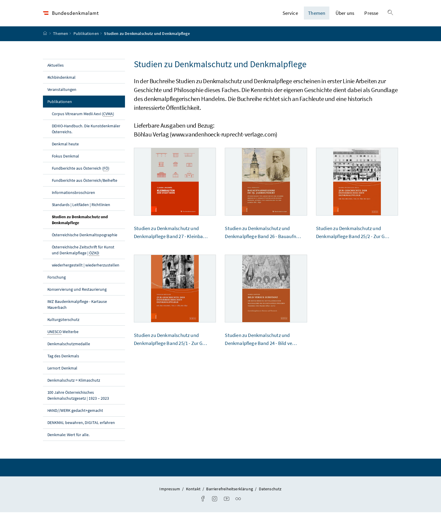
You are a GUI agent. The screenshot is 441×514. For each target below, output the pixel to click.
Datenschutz (270, 490)
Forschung (56, 278)
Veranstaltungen (62, 91)
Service (290, 14)
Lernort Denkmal (62, 369)
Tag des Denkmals (63, 357)
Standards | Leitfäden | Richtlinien (81, 206)
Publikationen (86, 35)
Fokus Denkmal (65, 157)
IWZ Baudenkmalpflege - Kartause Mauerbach (77, 305)
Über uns (345, 14)
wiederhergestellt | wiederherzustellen (85, 266)
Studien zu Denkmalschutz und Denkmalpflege (80, 221)
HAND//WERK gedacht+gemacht (75, 412)
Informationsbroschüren (73, 194)
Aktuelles (55, 66)
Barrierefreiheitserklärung (230, 490)
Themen (316, 14)
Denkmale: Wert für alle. (68, 436)
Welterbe (63, 333)
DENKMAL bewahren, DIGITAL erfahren (81, 424)
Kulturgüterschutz (63, 321)
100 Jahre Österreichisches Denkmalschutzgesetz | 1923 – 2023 (78, 396)
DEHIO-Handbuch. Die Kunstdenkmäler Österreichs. (86, 130)
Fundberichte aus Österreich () (81, 170)
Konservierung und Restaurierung (77, 290)
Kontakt (193, 490)
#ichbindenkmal (61, 78)
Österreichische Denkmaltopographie (84, 236)
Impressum (170, 490)
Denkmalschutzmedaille (68, 345)
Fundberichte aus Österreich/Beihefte (84, 181)
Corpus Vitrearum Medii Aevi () (83, 115)
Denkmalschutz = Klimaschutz (73, 381)
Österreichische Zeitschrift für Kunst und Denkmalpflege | (83, 251)
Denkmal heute (65, 145)
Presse (371, 14)
